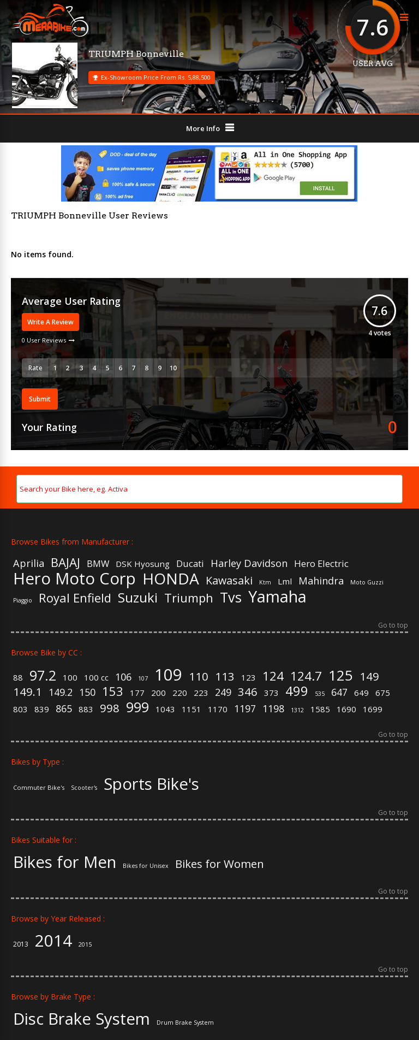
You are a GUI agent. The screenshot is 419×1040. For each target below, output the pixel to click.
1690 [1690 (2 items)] (346, 709)
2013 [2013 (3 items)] (20, 944)
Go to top (393, 626)
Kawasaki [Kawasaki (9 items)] (229, 580)
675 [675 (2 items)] (382, 693)
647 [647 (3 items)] (339, 693)
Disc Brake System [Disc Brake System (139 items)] (81, 1019)
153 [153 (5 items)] (112, 691)
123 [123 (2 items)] (248, 677)
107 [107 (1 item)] (143, 679)
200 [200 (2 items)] (158, 693)
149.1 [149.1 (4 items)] (27, 691)
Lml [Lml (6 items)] (285, 581)
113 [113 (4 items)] (225, 676)
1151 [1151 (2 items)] (191, 709)
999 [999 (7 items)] (137, 707)
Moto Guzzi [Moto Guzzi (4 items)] (367, 583)
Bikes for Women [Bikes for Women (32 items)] (219, 863)
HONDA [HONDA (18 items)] (170, 578)
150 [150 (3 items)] (87, 693)
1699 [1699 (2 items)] (372, 709)
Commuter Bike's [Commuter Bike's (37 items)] (38, 787)
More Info (203, 128)
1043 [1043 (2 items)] (165, 709)
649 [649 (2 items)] (361, 693)
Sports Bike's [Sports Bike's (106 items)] (151, 784)
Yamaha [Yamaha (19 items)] (277, 597)
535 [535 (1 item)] (320, 694)
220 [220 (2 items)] (179, 693)
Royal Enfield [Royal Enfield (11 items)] (75, 598)
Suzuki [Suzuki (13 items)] (138, 597)
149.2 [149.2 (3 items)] (61, 693)
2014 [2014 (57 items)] (53, 941)
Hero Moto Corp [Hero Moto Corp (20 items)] (74, 579)
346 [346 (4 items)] (248, 691)
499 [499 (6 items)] (296, 691)
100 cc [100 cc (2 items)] (96, 677)
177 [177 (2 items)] (137, 693)
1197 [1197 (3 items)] (245, 709)
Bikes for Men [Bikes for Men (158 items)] (64, 862)
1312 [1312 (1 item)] (297, 710)
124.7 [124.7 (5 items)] (306, 676)
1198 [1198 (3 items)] (273, 709)
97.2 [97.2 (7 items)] (42, 675)
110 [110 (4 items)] (198, 676)
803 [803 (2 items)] (20, 709)
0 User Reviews (44, 340)
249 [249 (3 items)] (223, 693)
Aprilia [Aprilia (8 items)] (28, 563)
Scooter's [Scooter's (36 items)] (84, 788)
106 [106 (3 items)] (123, 677)
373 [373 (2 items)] (271, 693)
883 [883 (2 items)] (86, 709)
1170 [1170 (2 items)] (218, 709)
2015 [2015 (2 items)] (85, 945)
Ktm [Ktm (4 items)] (265, 583)
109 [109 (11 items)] (168, 675)
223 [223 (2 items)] (201, 693)
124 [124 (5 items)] (273, 676)
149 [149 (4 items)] (369, 676)
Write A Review (50, 322)
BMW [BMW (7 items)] (98, 564)
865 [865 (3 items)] (64, 709)
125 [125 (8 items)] (340, 675)
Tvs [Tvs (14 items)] (231, 597)
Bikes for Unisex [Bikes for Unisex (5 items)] (146, 866)
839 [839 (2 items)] (41, 709)
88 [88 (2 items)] (18, 677)
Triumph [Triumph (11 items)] (188, 598)
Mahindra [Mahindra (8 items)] (321, 581)
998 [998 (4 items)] (109, 707)
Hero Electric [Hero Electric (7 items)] (321, 564)
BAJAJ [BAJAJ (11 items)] (65, 562)
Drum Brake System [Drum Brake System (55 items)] (185, 1023)
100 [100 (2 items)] (70, 677)
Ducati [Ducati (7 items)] (190, 564)
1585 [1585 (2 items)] (320, 709)
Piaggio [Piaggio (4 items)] (22, 601)
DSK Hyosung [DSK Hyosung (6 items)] (143, 564)
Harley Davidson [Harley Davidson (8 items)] (249, 563)
